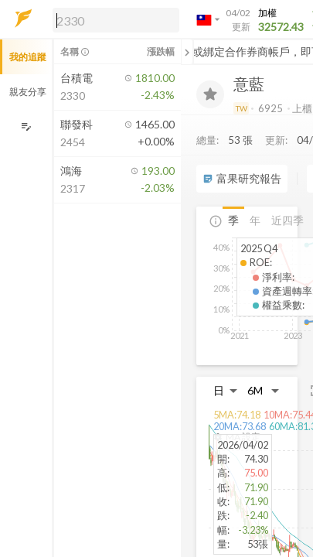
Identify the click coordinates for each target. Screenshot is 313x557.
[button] (112, 19)
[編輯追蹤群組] (26, 126)
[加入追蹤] (210, 94)
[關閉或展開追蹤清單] (187, 51)
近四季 (287, 220)
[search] (116, 20)
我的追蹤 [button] (27, 57)
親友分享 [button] (27, 91)
